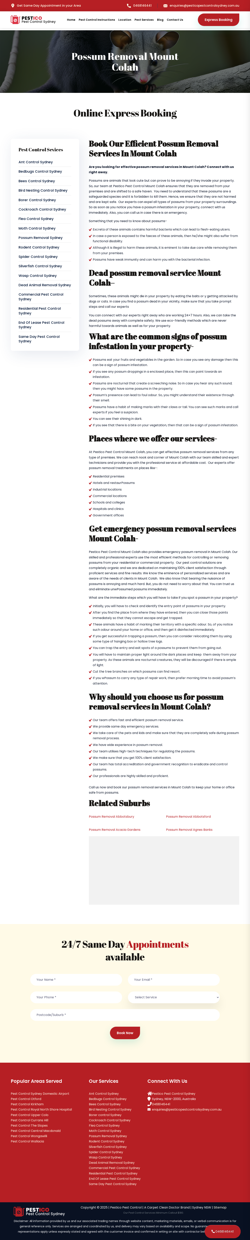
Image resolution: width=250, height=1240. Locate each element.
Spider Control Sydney (38, 256)
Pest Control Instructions (97, 20)
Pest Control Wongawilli (29, 1136)
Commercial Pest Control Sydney (41, 296)
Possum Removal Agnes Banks (189, 829)
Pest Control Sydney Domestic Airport (40, 1093)
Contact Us (175, 20)
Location (124, 20)
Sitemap (220, 1207)
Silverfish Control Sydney (40, 266)
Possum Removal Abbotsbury (111, 816)
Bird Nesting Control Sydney (43, 190)
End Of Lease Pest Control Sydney (41, 324)
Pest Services (144, 20)
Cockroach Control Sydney (42, 209)
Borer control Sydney (37, 199)
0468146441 (139, 6)
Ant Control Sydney (36, 162)
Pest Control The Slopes (29, 1125)
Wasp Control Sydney (38, 275)
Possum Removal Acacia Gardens (114, 829)
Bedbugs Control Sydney (40, 171)
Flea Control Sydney (36, 218)
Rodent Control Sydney (39, 247)
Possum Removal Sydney (40, 237)
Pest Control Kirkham (27, 1104)
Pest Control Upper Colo (29, 1115)
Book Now (125, 1033)
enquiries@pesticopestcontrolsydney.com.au (201, 6)
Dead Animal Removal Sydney (45, 285)
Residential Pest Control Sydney (40, 310)
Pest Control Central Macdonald (36, 1131)
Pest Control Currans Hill (29, 1120)
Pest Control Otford (26, 1099)
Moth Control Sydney (37, 228)
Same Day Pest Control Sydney (39, 339)
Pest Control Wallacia (27, 1141)
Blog (160, 20)
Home (71, 20)
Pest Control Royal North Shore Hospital (41, 1109)
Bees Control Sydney (37, 181)
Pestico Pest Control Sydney (173, 1093)
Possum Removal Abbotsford (188, 816)
